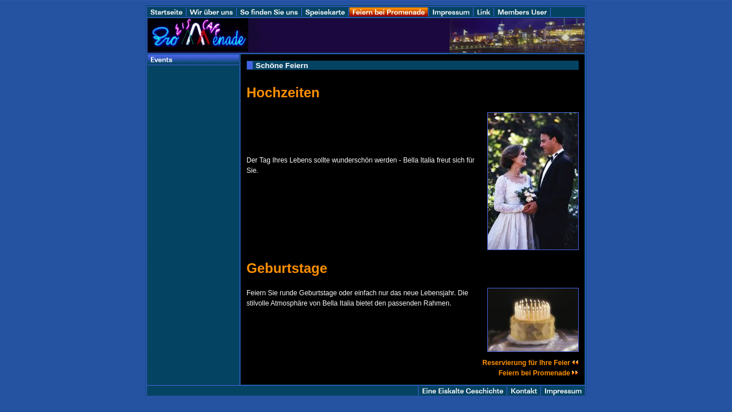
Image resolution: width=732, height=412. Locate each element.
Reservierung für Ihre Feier (531, 363)
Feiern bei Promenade (539, 373)
